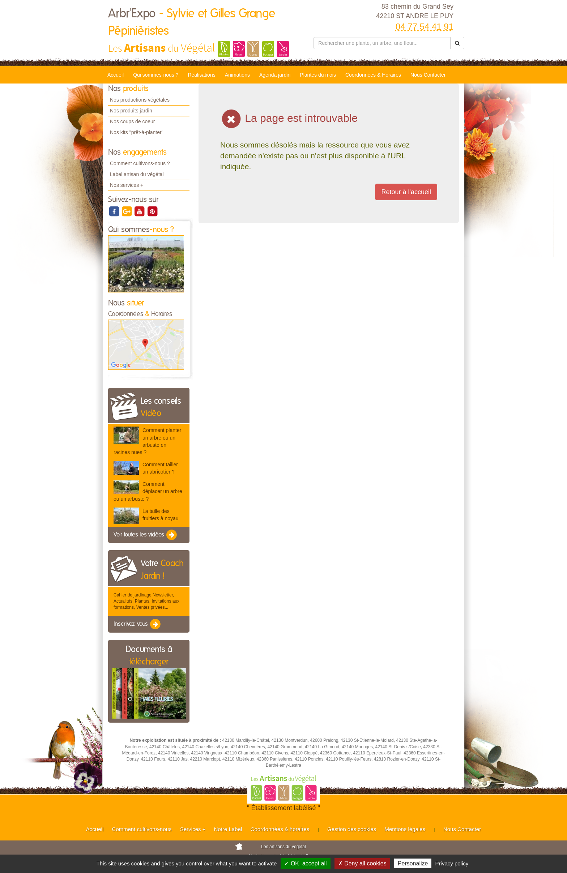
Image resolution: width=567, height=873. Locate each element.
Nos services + (126, 185)
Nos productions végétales (140, 100)
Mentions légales (405, 829)
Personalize (413, 863)
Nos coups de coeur (132, 121)
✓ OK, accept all (305, 863)
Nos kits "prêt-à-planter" (136, 132)
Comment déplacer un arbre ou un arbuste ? (148, 491)
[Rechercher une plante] (382, 43)
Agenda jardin (274, 75)
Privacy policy (452, 863)
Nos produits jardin (131, 111)
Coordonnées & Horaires (373, 75)
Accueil (115, 75)
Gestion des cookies (351, 829)
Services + (192, 829)
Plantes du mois (318, 75)
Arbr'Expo (191, 22)
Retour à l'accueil (406, 192)
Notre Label (228, 829)
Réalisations (201, 75)
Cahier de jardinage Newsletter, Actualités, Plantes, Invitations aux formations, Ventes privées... (146, 601)
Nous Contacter (428, 75)
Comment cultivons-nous (142, 829)
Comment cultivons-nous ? (140, 163)
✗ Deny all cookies (362, 863)
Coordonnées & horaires (280, 829)
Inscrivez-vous (138, 624)
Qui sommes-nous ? (155, 75)
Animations (237, 75)
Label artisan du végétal (137, 174)
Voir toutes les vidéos (146, 535)
